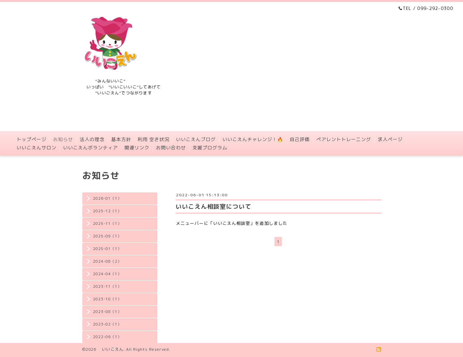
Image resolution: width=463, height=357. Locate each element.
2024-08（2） (107, 261)
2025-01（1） (107, 248)
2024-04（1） (107, 274)
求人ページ (390, 139)
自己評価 (300, 139)
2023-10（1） (107, 299)
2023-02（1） (107, 324)
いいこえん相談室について (213, 206)
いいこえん (110, 349)
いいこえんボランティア (90, 147)
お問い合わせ (171, 147)
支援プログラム (210, 147)
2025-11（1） (107, 223)
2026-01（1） (107, 198)
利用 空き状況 (153, 139)
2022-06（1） (107, 336)
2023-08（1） (107, 311)
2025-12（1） (107, 211)
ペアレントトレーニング (343, 139)
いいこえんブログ (196, 139)
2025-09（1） (107, 236)
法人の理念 (92, 139)
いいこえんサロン (36, 147)
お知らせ (63, 139)
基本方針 (121, 139)
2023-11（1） (107, 286)
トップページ (31, 139)
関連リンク (136, 147)
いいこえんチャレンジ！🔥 (252, 139)
